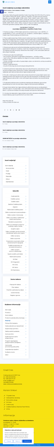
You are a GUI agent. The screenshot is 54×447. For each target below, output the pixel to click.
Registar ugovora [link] (15, 296)
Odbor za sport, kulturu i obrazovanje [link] (15, 251)
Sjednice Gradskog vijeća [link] (15, 205)
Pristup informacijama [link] (11, 324)
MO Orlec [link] (15, 265)
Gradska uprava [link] (15, 199)
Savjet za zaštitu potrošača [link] (15, 254)
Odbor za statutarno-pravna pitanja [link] (15, 213)
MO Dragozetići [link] (15, 262)
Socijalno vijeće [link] (15, 229)
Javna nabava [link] (9, 316)
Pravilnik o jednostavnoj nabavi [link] (15, 290)
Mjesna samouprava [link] (15, 257)
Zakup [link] (8, 179)
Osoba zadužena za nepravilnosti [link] (14, 326)
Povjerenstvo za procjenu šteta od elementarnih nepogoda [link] (15, 242)
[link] (2, 11)
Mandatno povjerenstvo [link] (15, 222)
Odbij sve (17, 441)
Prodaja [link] (22, 10)
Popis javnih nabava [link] (15, 285)
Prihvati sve (27, 441)
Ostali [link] (7, 171)
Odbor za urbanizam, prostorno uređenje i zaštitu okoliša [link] (15, 226)
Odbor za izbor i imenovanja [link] (15, 215)
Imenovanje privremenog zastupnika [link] (12, 346)
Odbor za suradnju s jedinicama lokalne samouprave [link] (15, 219)
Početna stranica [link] (7, 10)
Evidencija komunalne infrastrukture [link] (11, 338)
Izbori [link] (6, 355)
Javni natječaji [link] (16, 10)
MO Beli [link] (15, 260)
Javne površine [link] (9, 334)
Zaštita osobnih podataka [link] (12, 332)
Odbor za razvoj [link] (15, 236)
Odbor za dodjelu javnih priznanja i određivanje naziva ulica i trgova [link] (15, 233)
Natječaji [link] (7, 321)
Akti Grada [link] (8, 310)
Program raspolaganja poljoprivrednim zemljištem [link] (13, 342)
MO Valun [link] (15, 268)
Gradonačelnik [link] (15, 197)
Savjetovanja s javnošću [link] (11, 329)
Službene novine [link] (10, 352)
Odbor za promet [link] (15, 239)
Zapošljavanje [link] (10, 182)
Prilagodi (9, 441)
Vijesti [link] (15, 149)
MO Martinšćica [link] (15, 270)
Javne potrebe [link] (10, 169)
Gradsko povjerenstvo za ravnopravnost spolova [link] (15, 246)
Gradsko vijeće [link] (15, 202)
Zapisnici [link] (15, 207)
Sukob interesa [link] (15, 293)
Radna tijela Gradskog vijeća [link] (15, 210)
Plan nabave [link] (15, 288)
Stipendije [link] (8, 177)
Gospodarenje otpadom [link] (12, 350)
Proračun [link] (7, 313)
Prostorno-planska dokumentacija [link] (14, 318)
